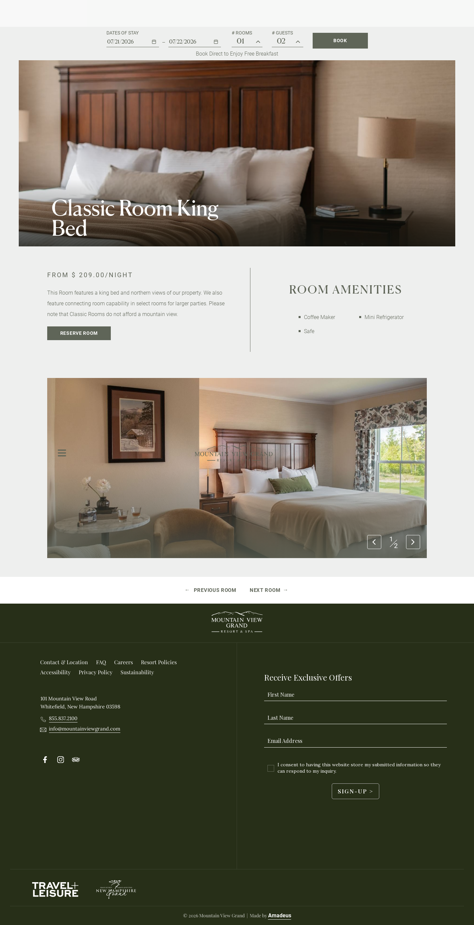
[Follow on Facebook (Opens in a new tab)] (45, 760)
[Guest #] (298, 42)
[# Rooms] (258, 42)
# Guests (282, 32)
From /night (90, 275)
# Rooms (242, 32)
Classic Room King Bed (135, 218)
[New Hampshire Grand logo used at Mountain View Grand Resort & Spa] (116, 889)
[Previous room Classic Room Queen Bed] (210, 590)
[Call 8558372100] (63, 718)
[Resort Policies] (159, 662)
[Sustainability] (137, 672)
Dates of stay (122, 32)
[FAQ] (101, 662)
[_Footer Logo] (237, 623)
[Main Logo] (233, 13)
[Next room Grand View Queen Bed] (269, 590)
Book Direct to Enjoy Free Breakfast (237, 54)
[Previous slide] (374, 542)
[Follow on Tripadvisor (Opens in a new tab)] (76, 760)
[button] (132, 38)
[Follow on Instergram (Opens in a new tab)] (61, 760)
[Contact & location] (64, 662)
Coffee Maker (319, 317)
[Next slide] (413, 542)
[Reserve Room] (79, 333)
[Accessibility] (55, 672)
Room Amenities (345, 289)
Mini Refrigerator (384, 317)
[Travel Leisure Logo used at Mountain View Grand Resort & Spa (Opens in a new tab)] (55, 889)
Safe (309, 331)
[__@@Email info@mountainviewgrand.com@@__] (84, 729)
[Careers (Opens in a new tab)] (123, 662)
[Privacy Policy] (95, 672)
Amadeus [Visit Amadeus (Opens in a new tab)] (279, 915)
